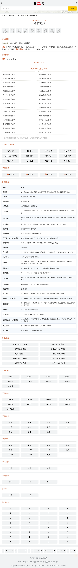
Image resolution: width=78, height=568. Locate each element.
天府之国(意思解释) (9, 124)
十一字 (29, 450)
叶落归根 (6, 278)
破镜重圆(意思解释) (45, 87)
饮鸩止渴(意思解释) (9, 87)
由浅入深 (6, 289)
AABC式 (11, 399)
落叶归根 (6, 218)
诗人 (27, 562)
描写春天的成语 (20, 363)
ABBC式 (11, 404)
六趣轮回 (67, 156)
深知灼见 (6, 314)
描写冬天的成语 (58, 344)
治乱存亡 (29, 151)
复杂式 (29, 381)
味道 (67, 427)
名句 (31, 562)
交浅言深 (6, 197)
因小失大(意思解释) (9, 82)
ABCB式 (30, 399)
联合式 (5, 31)
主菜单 (76, 3)
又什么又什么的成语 (20, 358)
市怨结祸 (6, 273)
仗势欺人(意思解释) (9, 111)
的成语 (10, 174)
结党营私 (6, 224)
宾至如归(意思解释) (9, 99)
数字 (48, 422)
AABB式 (30, 404)
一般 (12, 31)
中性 (19, 31)
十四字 (29, 455)
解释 (38, 31)
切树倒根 (6, 247)
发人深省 (6, 326)
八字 (48, 455)
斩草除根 (6, 212)
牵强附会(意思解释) (45, 78)
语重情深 (6, 201)
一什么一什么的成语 (58, 354)
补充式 (10, 381)
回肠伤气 (10, 161)
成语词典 (11, 15)
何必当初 (67, 151)
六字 (67, 445)
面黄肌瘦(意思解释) (45, 116)
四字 (32, 31)
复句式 (29, 377)
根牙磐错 (6, 330)
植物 (10, 427)
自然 (10, 432)
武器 (48, 432)
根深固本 (6, 309)
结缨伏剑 (6, 243)
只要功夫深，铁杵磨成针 (10, 238)
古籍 (24, 562)
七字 (67, 450)
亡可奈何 (48, 151)
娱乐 (57, 562)
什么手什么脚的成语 (58, 363)
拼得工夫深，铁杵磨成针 (10, 320)
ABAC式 (67, 404)
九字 (29, 445)
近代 (29, 468)
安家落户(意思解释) (45, 103)
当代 (48, 468)
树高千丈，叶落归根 (9, 298)
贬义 (48, 482)
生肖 (10, 422)
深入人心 (6, 293)
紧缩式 (10, 377)
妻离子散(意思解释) (9, 132)
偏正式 (67, 377)
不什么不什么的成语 (20, 344)
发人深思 (6, 252)
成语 (44, 562)
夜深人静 (6, 229)
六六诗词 (63, 565)
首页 (3, 15)
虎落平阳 (29, 156)
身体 (29, 432)
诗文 (34, 562)
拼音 (3, 59)
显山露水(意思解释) (45, 132)
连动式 (10, 386)
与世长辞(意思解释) (9, 103)
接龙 (52, 31)
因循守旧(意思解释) (9, 107)
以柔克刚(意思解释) (45, 74)
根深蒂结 (21, 15)
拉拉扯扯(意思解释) (45, 82)
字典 (37, 562)
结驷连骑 (6, 233)
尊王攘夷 (67, 161)
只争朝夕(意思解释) (9, 95)
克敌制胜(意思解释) (45, 95)
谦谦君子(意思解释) (45, 120)
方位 (48, 427)
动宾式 (48, 381)
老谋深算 (6, 304)
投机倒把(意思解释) (45, 107)
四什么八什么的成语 (58, 349)
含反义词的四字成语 (58, 358)
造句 (58, 31)
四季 (29, 422)
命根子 (5, 192)
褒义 (10, 482)
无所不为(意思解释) (45, 91)
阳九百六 (48, 156)
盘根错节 (6, 262)
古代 (25, 31)
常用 (10, 495)
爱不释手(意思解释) (9, 74)
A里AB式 (10, 409)
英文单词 (49, 562)
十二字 (10, 455)
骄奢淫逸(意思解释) (9, 116)
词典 (41, 562)
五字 (48, 445)
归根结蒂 (6, 284)
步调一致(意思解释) (9, 78)
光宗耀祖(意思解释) (9, 120)
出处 (3, 47)
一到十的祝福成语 (20, 354)
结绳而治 (10, 151)
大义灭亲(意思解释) (45, 111)
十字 (48, 450)
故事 (45, 31)
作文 (54, 562)
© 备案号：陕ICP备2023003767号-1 (47, 565)
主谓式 (67, 381)
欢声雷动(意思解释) (45, 99)
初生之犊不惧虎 (10, 156)
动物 (67, 422)
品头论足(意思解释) (45, 128)
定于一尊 (48, 161)
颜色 (29, 427)
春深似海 (6, 268)
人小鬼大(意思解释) (45, 124)
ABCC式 (49, 404)
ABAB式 (49, 399)
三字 (10, 450)
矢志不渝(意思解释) (9, 91)
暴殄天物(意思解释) (9, 128)
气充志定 (29, 161)
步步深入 (6, 257)
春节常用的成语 (20, 349)
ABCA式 (67, 399)
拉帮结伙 (6, 206)
